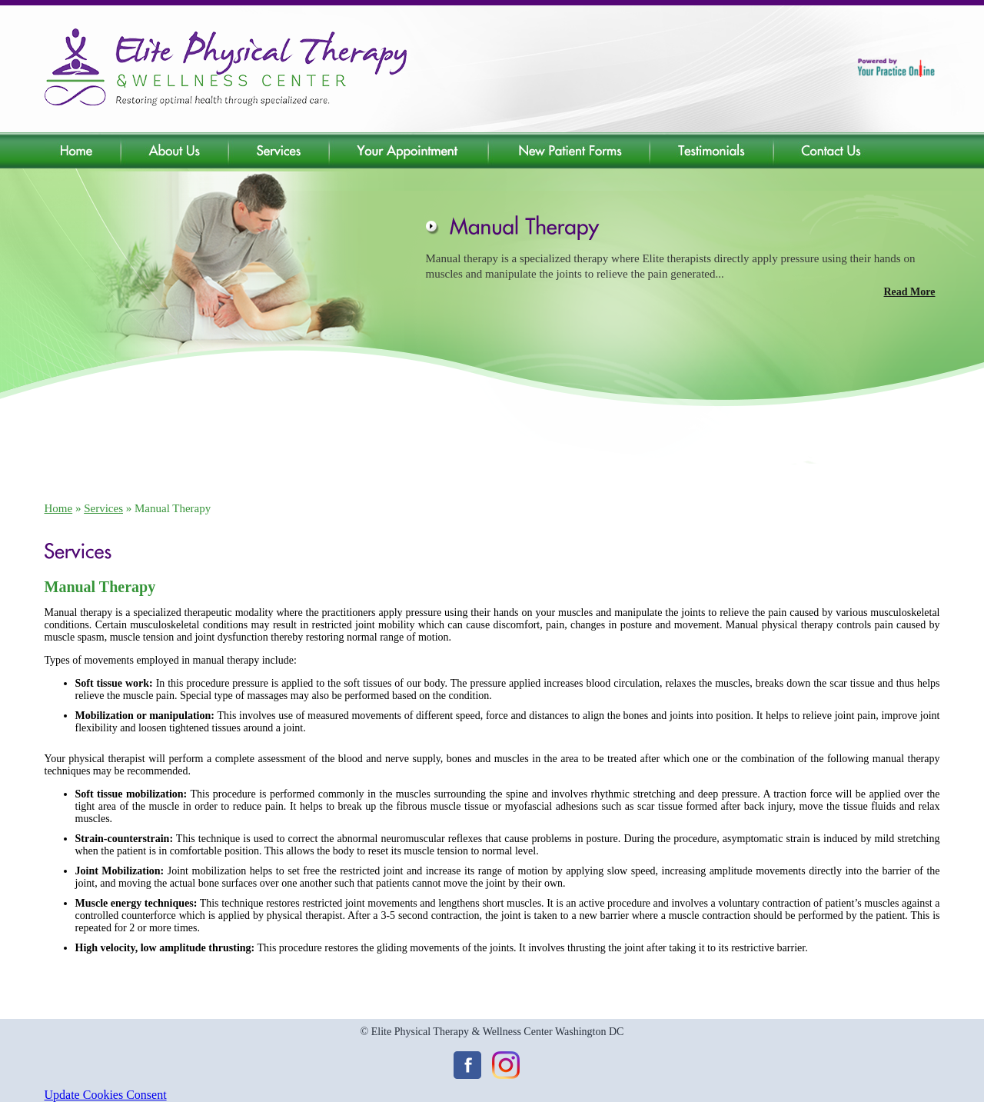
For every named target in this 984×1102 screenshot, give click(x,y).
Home (59, 508)
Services (103, 508)
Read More (910, 292)
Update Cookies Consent (106, 1094)
